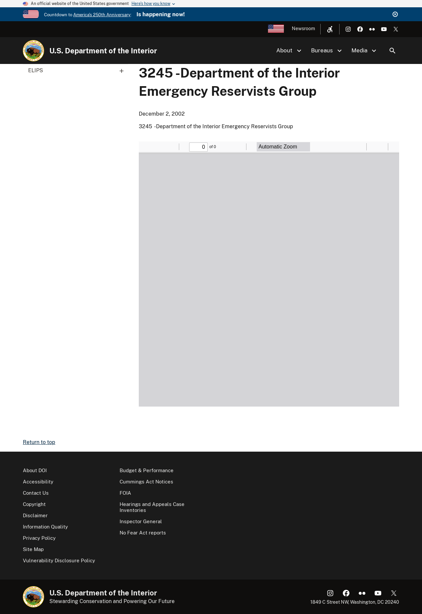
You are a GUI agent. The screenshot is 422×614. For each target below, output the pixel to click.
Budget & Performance (147, 470)
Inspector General (141, 521)
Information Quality (45, 527)
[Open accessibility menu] (330, 29)
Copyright (34, 504)
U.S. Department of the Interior (103, 50)
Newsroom (303, 28)
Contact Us (36, 493)
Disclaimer (35, 515)
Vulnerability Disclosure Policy (59, 560)
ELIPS (78, 70)
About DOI (35, 470)
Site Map (33, 549)
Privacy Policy (39, 538)
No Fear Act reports (143, 532)
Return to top (39, 442)
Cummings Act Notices (146, 481)
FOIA (125, 493)
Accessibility (38, 481)
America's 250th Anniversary (102, 14)
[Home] (33, 50)
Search (392, 50)
